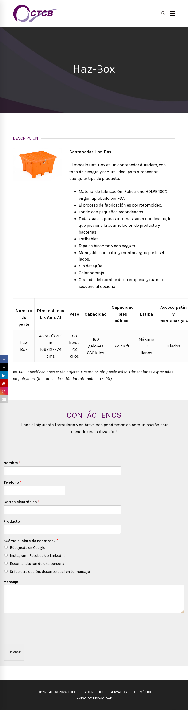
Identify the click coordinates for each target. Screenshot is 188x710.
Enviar (14, 652)
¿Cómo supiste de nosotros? (31, 540)
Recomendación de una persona (37, 563)
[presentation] (39, 635)
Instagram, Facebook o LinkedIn (37, 555)
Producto (12, 521)
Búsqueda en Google (27, 547)
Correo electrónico (21, 501)
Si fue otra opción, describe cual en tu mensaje (50, 571)
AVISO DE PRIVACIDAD (94, 698)
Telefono (13, 482)
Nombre (12, 462)
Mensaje (11, 582)
